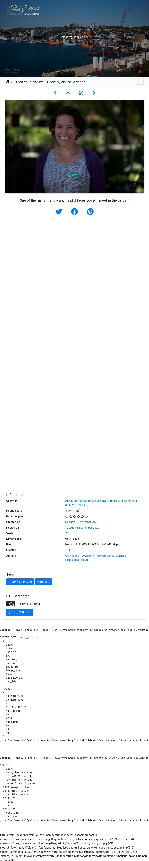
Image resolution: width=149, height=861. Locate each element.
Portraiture (43, 581)
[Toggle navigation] (139, 10)
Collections (72, 555)
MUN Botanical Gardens (111, 555)
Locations (88, 555)
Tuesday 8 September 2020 (82, 527)
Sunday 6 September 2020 (81, 522)
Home (7, 82)
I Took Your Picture (28, 82)
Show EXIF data (20, 612)
